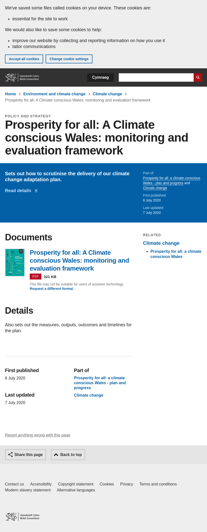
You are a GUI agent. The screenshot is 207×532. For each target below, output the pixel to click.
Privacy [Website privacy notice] (126, 484)
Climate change (107, 94)
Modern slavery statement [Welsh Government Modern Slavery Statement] (28, 490)
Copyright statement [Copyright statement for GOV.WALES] (75, 484)
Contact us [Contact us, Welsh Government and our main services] (14, 484)
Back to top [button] (71, 455)
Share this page (28, 455)
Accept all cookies (24, 59)
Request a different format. (52, 289)
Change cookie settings (69, 59)
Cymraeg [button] (100, 77)
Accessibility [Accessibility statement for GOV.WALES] (41, 484)
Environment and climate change (54, 94)
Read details (19, 190)
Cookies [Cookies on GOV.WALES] (107, 484)
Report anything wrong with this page (37, 435)
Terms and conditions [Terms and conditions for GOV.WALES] (158, 484)
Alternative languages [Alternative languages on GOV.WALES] (76, 490)
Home (10, 94)
